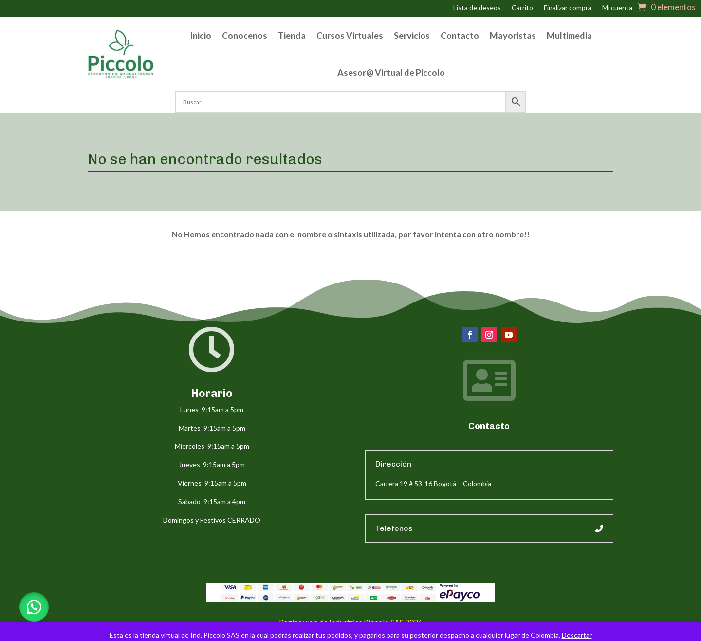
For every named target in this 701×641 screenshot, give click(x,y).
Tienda (292, 35)
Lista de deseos (477, 8)
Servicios (412, 35)
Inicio (200, 35)
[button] (34, 607)
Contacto (460, 35)
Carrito (522, 8)
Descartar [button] (577, 635)
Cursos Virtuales (349, 35)
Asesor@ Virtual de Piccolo (391, 72)
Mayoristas (513, 35)
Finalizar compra (567, 8)
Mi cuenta (617, 8)
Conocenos (244, 35)
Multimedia (569, 35)
